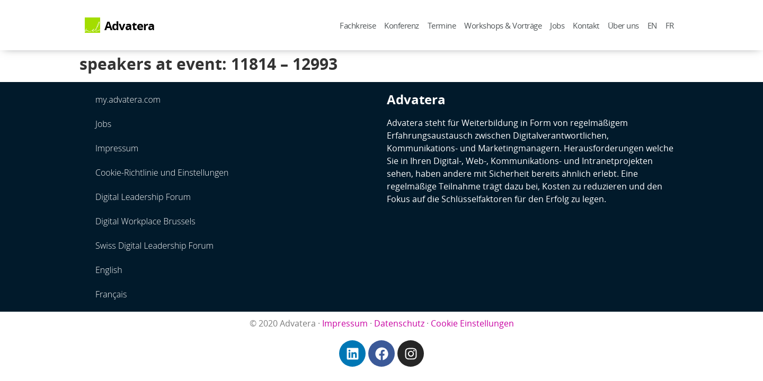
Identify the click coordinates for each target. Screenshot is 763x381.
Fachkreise (358, 25)
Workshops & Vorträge (503, 25)
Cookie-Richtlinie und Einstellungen (162, 172)
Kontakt (586, 25)
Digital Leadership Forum (143, 197)
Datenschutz (399, 323)
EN (652, 25)
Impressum (116, 148)
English (108, 270)
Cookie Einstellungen (472, 323)
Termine (442, 25)
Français (111, 294)
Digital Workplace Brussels (145, 221)
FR (670, 25)
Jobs (557, 25)
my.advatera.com (128, 99)
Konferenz (401, 25)
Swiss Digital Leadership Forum (154, 245)
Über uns (623, 25)
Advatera (129, 25)
